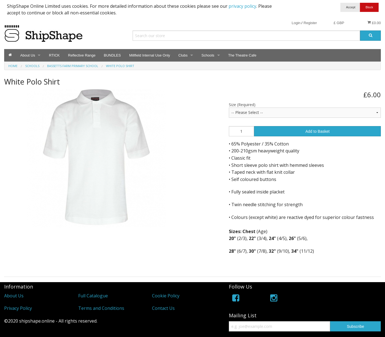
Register (310, 23)
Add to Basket (317, 131)
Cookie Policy (165, 296)
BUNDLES (112, 55)
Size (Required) (242, 104)
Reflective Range (81, 55)
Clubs (183, 55)
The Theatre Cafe (242, 55)
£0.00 (374, 23)
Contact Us (163, 308)
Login (296, 23)
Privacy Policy (18, 308)
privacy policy (242, 6)
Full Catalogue (93, 296)
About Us (27, 55)
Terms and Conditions (101, 308)
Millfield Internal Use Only (149, 55)
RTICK (54, 55)
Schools (207, 55)
